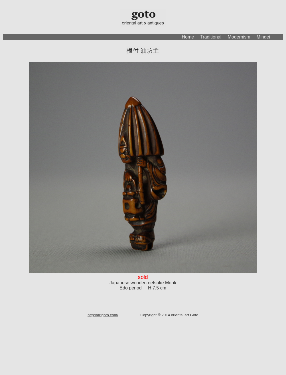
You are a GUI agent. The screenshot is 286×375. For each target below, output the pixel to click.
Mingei (263, 37)
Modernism (239, 37)
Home (188, 37)
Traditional (210, 37)
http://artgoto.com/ (103, 315)
